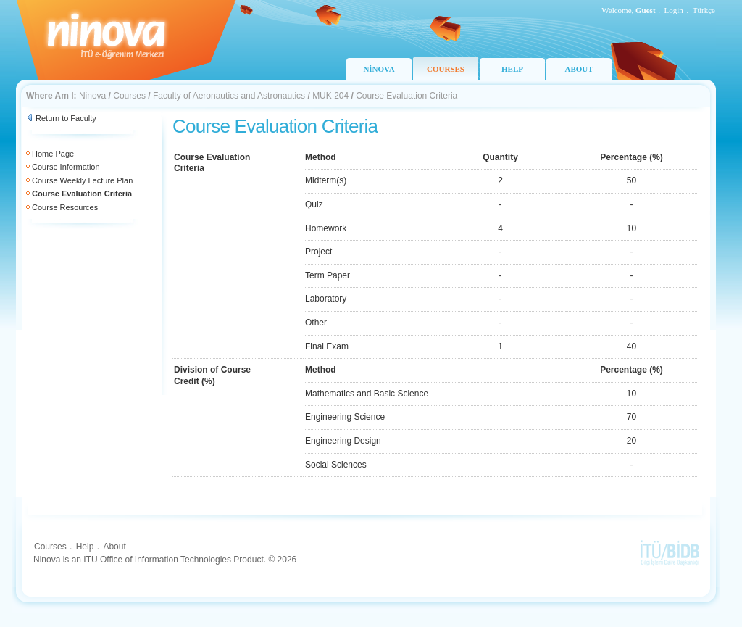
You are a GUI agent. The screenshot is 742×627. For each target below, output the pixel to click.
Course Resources (65, 207)
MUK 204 (330, 96)
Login (673, 10)
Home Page (53, 153)
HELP (512, 69)
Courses (129, 96)
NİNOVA (378, 69)
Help (85, 546)
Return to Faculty (66, 118)
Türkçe (704, 10)
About (114, 546)
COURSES (445, 69)
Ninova (92, 96)
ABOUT (578, 69)
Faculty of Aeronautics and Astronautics (229, 96)
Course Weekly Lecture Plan (82, 180)
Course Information (66, 166)
